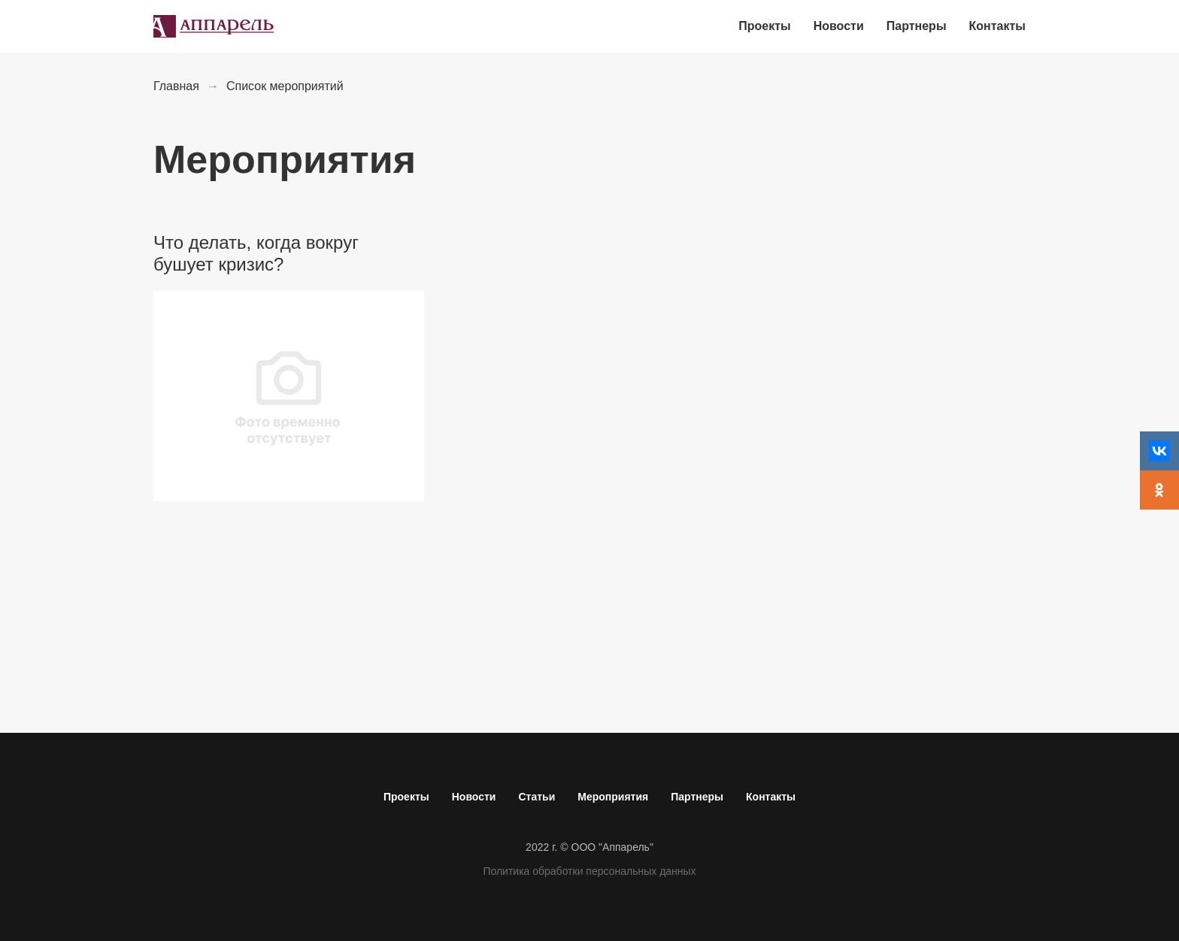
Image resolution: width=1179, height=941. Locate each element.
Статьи (536, 797)
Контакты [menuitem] (997, 26)
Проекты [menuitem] (764, 26)
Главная (176, 86)
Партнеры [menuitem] (917, 26)
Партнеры (697, 797)
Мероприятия (612, 797)
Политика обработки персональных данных (589, 871)
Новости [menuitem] (839, 26)
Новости (474, 797)
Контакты (771, 797)
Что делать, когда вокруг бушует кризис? (256, 253)
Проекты (406, 797)
